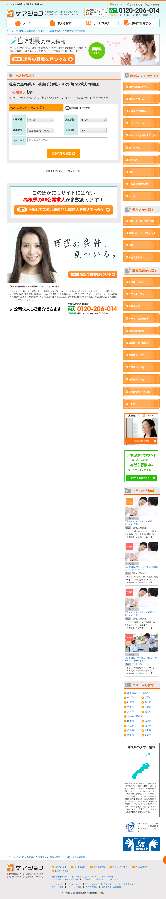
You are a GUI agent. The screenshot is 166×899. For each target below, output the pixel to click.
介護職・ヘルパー (137, 282)
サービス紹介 (101, 23)
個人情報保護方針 (59, 877)
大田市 (130, 707)
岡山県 (130, 721)
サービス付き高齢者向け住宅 (143, 135)
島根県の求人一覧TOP (138, 693)
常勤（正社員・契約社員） (142, 221)
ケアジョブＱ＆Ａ (120, 867)
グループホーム (136, 123)
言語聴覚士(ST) (136, 379)
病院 (131, 172)
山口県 (148, 725)
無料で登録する (141, 23)
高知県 (148, 735)
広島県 (148, 721)
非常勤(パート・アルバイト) (142, 233)
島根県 (132, 518)
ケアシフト (108, 884)
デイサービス (135, 147)
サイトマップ (118, 5)
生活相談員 (134, 306)
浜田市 (148, 697)
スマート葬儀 (57, 887)
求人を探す (64, 23)
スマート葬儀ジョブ (126, 884)
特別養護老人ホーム (139, 86)
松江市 (130, 697)
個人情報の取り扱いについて (84, 877)
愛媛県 (130, 735)
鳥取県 (130, 725)
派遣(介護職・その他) (139, 391)
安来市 (148, 707)
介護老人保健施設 (137, 111)
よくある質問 (136, 5)
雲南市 (148, 711)
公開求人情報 (60, 867)
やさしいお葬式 (74, 887)
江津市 (130, 711)
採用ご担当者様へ (62, 871)
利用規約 (87, 879)
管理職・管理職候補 (139, 343)
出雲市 (130, 702)
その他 (132, 196)
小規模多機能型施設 (139, 184)
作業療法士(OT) (136, 355)
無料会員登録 (99, 867)
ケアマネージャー (137, 294)
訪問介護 (133, 160)
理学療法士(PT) (136, 367)
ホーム (26, 23)
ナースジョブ (57, 884)
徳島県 (130, 730)
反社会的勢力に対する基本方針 (65, 879)
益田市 (148, 702)
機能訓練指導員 (136, 331)
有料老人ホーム (136, 99)
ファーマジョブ (92, 884)
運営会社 (100, 879)
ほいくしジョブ (74, 884)
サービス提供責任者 (139, 318)
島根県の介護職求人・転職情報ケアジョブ (28, 286)
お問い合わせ (153, 5)
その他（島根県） (136, 716)
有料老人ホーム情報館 (111, 887)
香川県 (148, 730)
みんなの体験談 (142, 867)
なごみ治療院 (91, 887)
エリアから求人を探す (27, 108)
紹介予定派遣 (135, 257)
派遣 (131, 245)
